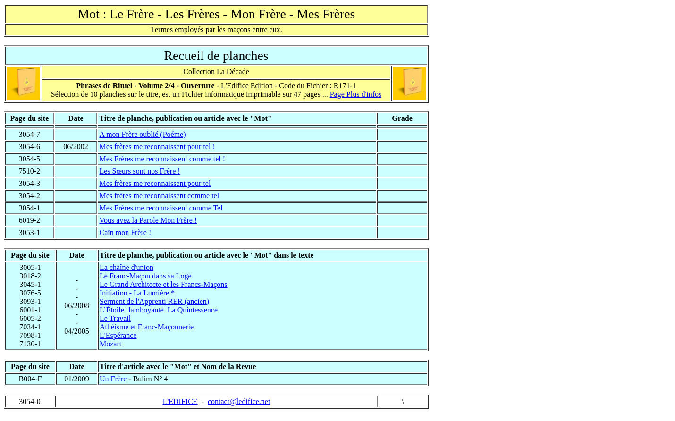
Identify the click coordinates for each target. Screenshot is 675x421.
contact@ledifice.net (239, 401)
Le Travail (115, 318)
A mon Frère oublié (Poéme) (142, 134)
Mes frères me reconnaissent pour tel (155, 183)
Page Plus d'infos (356, 94)
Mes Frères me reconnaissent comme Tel (160, 208)
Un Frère (113, 379)
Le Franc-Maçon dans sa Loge (146, 276)
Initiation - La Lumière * (137, 293)
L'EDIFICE (180, 401)
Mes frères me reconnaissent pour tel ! (157, 147)
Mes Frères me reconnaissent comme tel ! (162, 159)
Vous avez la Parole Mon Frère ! (148, 220)
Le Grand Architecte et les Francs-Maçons (164, 284)
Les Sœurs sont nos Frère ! (139, 171)
